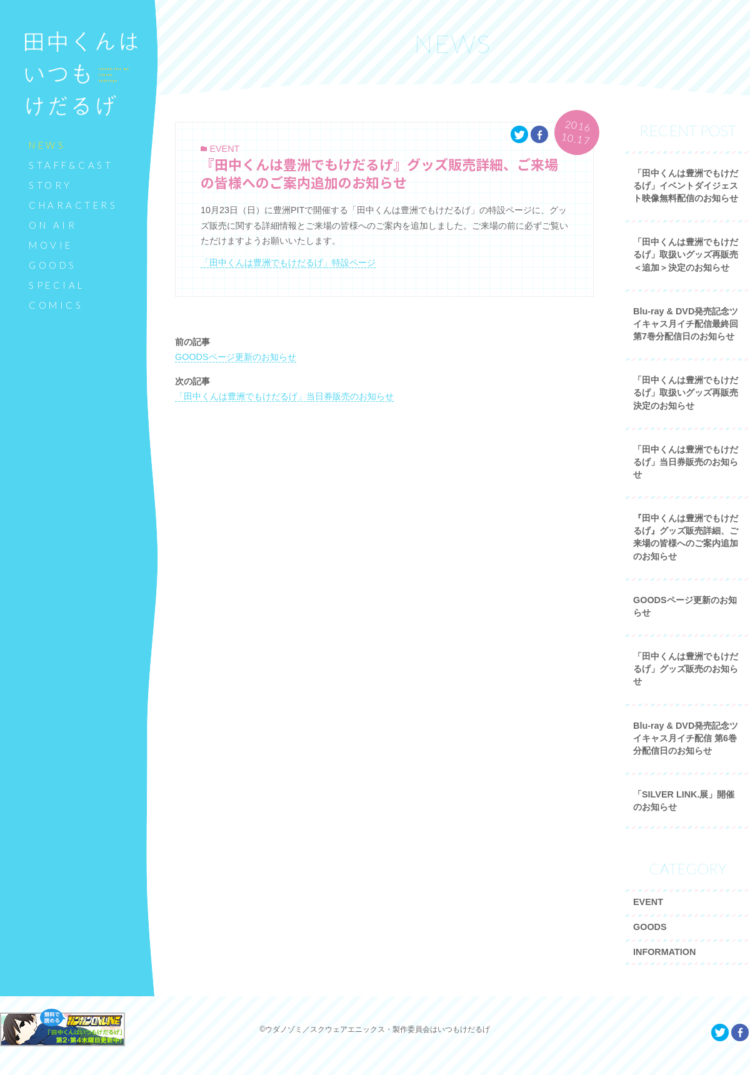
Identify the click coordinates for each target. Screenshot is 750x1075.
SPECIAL (57, 285)
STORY (50, 185)
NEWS (47, 145)
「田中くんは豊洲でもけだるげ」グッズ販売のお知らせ (685, 668)
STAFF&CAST (71, 165)
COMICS (56, 305)
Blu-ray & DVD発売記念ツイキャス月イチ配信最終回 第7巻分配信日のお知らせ (685, 323)
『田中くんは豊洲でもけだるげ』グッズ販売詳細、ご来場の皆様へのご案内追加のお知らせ (379, 173)
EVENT (224, 149)
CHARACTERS (73, 205)
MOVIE (51, 245)
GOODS (53, 265)
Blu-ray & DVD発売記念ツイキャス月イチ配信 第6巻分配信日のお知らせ (685, 738)
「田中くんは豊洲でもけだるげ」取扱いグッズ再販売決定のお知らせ (685, 392)
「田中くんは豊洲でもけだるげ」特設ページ (288, 263)
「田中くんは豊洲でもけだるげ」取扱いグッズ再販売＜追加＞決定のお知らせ (685, 254)
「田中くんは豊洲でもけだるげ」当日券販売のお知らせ (284, 396)
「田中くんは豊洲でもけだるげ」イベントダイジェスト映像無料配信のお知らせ (685, 185)
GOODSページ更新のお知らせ (235, 357)
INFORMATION (664, 952)
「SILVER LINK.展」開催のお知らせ (683, 800)
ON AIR (53, 225)
